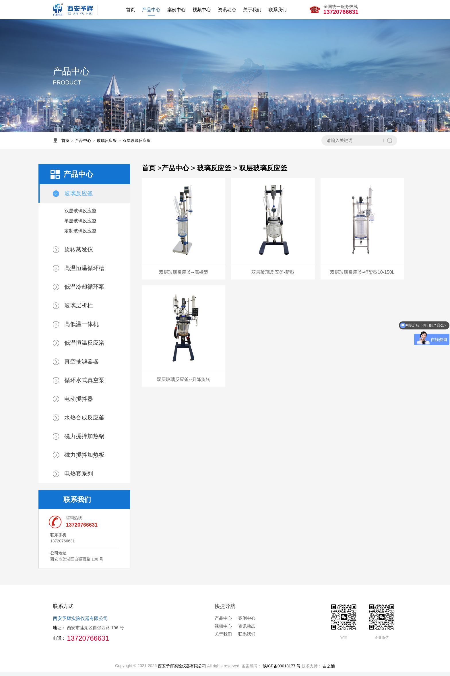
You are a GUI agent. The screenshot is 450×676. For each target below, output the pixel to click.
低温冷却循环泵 (84, 290)
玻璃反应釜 (107, 144)
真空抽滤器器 (81, 365)
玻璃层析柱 (78, 309)
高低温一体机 (81, 328)
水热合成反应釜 (84, 421)
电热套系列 (78, 477)
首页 (65, 144)
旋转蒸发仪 (78, 253)
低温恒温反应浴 (84, 346)
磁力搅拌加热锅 (84, 440)
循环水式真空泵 (84, 384)
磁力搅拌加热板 (84, 458)
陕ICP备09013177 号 (282, 669)
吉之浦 (329, 669)
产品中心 (83, 144)
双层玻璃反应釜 (137, 144)
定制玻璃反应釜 (80, 234)
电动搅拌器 (78, 402)
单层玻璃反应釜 (80, 224)
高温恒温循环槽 (84, 272)
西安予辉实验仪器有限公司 (182, 669)
